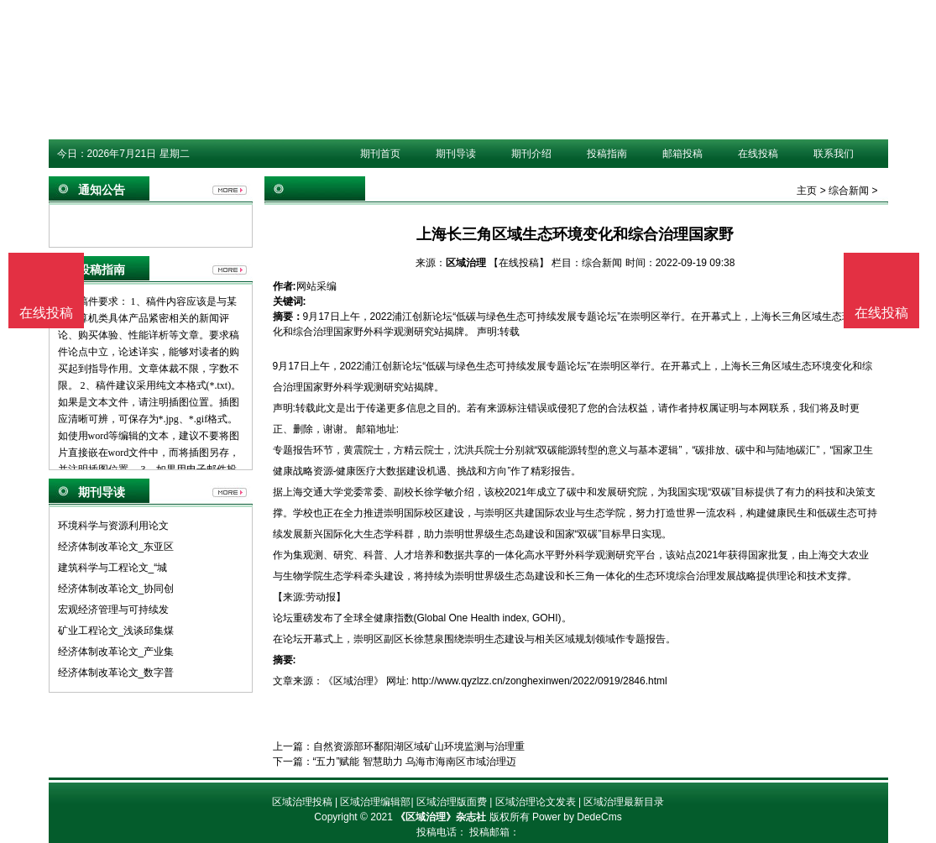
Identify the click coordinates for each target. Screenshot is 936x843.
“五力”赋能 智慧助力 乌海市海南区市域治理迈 (415, 761)
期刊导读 (456, 154)
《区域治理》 (353, 681)
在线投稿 (758, 154)
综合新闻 (849, 190)
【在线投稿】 (519, 263)
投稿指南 (607, 154)
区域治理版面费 (451, 802)
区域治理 (466, 263)
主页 (807, 190)
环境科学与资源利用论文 (113, 525)
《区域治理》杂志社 (440, 817)
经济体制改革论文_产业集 (116, 651)
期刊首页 (380, 154)
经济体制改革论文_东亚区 (116, 546)
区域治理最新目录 (623, 802)
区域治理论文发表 (535, 802)
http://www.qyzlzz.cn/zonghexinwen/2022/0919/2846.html (539, 681)
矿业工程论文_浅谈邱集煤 (116, 630)
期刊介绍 (531, 154)
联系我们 (833, 154)
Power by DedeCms (577, 817)
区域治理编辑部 (375, 802)
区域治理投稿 (302, 802)
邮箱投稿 (682, 154)
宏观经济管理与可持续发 (113, 609)
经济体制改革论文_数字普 (116, 672)
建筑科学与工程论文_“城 (113, 567)
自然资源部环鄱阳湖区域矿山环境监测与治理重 (419, 746)
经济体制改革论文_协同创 (116, 588)
